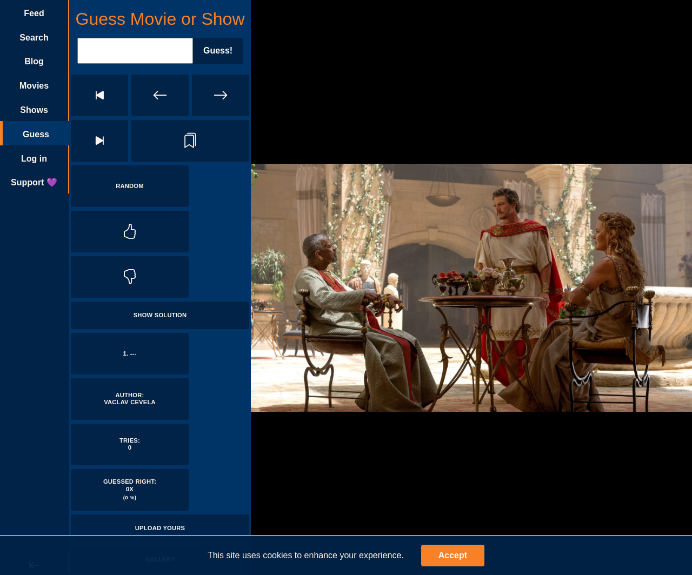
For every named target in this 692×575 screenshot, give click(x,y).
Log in (34, 158)
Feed (34, 13)
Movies (34, 85)
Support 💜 (34, 182)
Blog (34, 61)
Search (33, 37)
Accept (452, 555)
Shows (34, 110)
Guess (36, 134)
